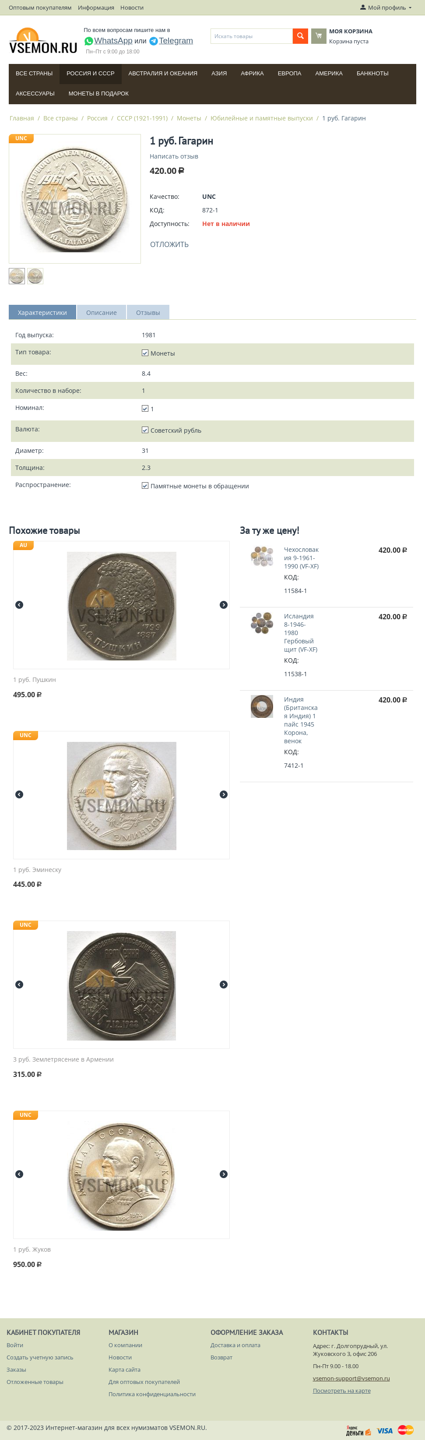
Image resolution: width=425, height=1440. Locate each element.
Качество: (164, 196)
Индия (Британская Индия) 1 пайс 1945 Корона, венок (301, 720)
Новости (132, 7)
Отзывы (148, 312)
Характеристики (42, 312)
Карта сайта (124, 1369)
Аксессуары (35, 93)
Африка (252, 73)
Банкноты (373, 73)
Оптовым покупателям (40, 7)
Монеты (189, 118)
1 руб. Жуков (32, 1249)
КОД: (157, 210)
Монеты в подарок (99, 93)
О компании (125, 1345)
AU (23, 545)
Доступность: (170, 223)
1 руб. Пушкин (34, 680)
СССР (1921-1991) (142, 118)
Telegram (170, 40)
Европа (290, 73)
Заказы (16, 1369)
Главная (22, 118)
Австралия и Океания (163, 73)
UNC (21, 138)
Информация (96, 7)
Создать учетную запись (40, 1357)
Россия (97, 118)
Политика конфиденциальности (152, 1394)
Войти (15, 1345)
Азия (219, 73)
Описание (101, 312)
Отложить (169, 244)
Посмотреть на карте (342, 1390)
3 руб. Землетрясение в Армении (63, 1059)
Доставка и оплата (235, 1345)
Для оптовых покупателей (144, 1382)
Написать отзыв (174, 156)
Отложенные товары (35, 1382)
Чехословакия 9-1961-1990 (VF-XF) (301, 557)
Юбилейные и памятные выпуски (262, 118)
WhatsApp (108, 40)
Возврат (221, 1357)
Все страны (34, 73)
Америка (329, 73)
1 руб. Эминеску (37, 870)
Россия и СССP (90, 73)
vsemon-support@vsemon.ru (351, 1378)
